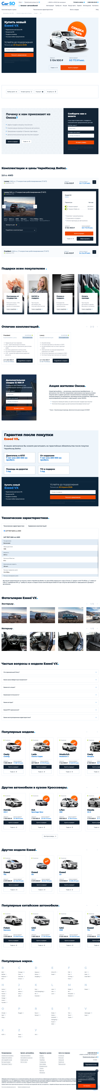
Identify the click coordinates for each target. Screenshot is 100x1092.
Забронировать (85, 239)
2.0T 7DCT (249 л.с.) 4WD (13, 531)
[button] (4, 206)
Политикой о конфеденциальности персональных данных (86, 1079)
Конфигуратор (24, 1060)
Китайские (61, 1055)
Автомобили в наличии (26, 1057)
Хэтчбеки (42, 1057)
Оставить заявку (81, 142)
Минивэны (42, 1072)
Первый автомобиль (7, 1057)
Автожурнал (87, 5)
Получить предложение (18, 55)
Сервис (79, 5)
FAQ (97, 9)
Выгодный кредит (6, 1062)
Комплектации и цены (9, 9)
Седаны (42, 1055)
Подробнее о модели (24, 361)
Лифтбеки (42, 1060)
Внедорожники (43, 1066)
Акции (65, 5)
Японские (61, 1057)
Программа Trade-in (7, 1064)
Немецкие (61, 1060)
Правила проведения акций (24, 1087)
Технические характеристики (43, 9)
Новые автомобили (25, 1055)
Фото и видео (74, 9)
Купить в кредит (73, 67)
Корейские (61, 1062)
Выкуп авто (72, 5)
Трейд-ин (58, 5)
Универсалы (43, 1062)
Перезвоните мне (91, 1064)
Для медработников (7, 1060)
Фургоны (42, 1070)
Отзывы (95, 1059)
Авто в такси (24, 1062)
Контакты (95, 5)
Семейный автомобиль (7, 1055)
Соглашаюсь (86, 1086)
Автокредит (50, 5)
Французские (62, 1064)
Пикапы (41, 1068)
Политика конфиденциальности (9, 1087)
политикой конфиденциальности (11, 60)
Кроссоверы (43, 1064)
